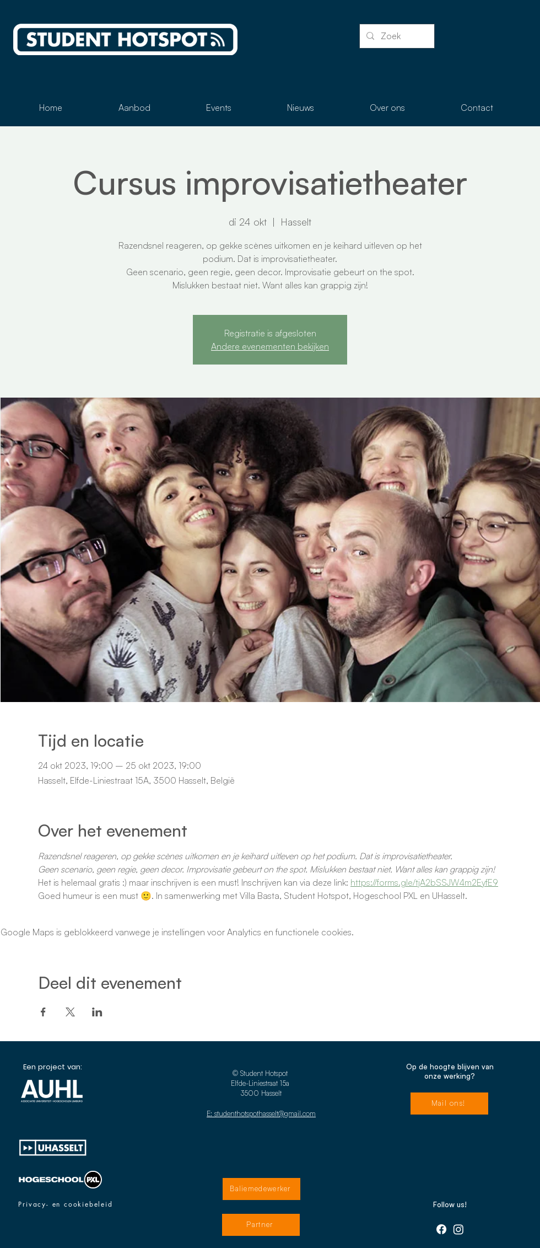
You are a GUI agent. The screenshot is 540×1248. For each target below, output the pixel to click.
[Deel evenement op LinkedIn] (97, 1012)
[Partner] (261, 1225)
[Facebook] (441, 1229)
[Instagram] (458, 1229)
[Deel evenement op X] (70, 1012)
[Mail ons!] (449, 1103)
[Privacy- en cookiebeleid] (65, 1204)
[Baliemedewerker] (261, 1189)
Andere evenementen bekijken (270, 346)
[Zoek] (396, 36)
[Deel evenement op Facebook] (43, 1012)
